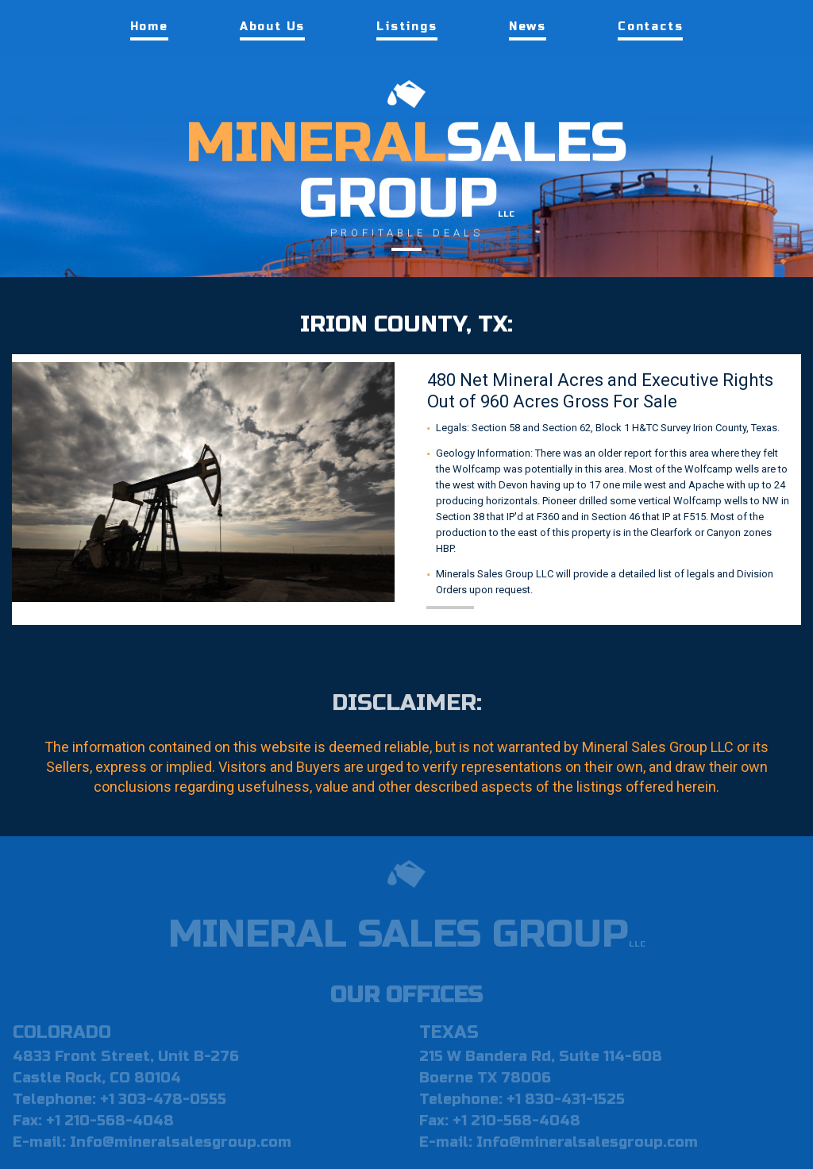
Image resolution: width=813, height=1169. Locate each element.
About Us (272, 26)
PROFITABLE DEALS (407, 232)
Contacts (650, 26)
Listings (406, 26)
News (527, 26)
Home (149, 26)
